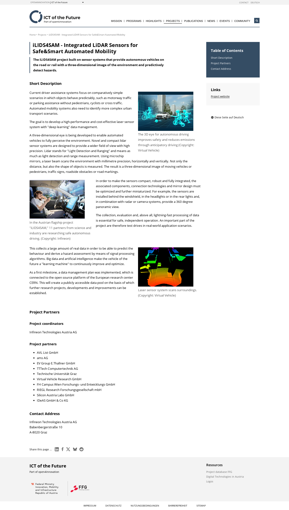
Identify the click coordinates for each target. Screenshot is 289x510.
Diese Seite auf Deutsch (227, 117)
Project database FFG (219, 472)
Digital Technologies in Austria (225, 476)
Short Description (221, 57)
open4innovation (40, 2)
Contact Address (221, 68)
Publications (193, 21)
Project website (220, 96)
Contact (243, 2)
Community (242, 21)
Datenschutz (113, 505)
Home (32, 34)
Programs (134, 21)
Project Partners (221, 63)
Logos (209, 481)
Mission (116, 21)
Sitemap (201, 505)
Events (225, 21)
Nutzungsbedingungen (145, 505)
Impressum (89, 505)
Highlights (154, 21)
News (211, 21)
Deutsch (255, 2)
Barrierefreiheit (177, 505)
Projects (173, 21)
